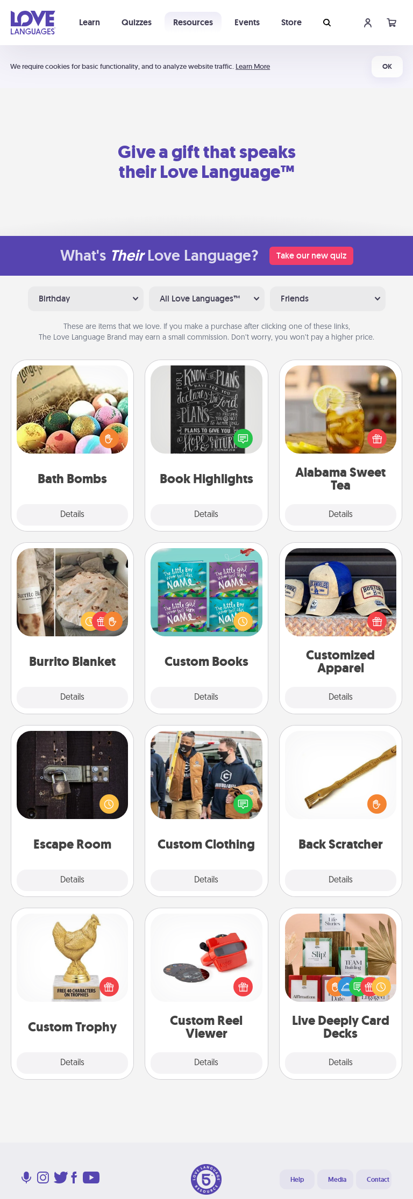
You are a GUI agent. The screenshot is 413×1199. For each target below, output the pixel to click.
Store (291, 22)
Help (297, 1179)
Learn (89, 22)
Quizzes (137, 22)
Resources (193, 22)
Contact (378, 1179)
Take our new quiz (311, 255)
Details (72, 515)
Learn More (253, 66)
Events (247, 22)
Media (337, 1179)
